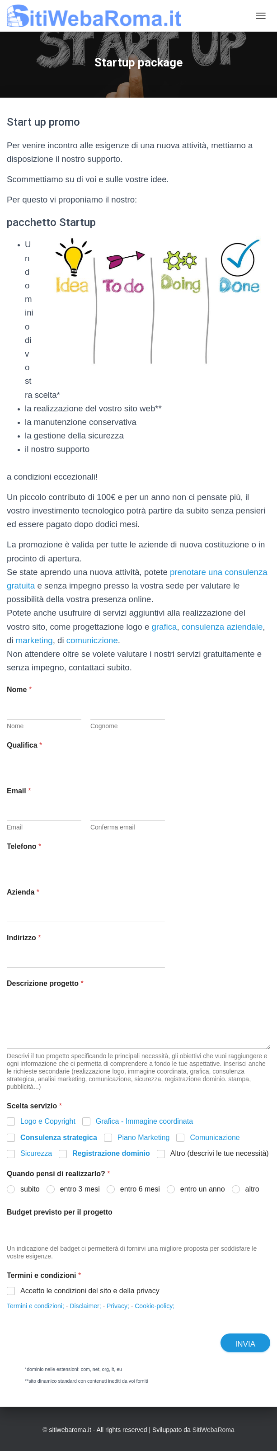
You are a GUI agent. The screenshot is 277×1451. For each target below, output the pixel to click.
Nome (15, 726)
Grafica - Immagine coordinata (144, 1121)
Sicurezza (36, 1153)
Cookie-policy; (154, 1306)
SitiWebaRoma (213, 1429)
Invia (245, 1344)
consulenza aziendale (222, 626)
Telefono (24, 846)
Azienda (23, 892)
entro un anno (202, 1189)
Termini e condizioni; (35, 1306)
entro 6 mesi (140, 1189)
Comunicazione (214, 1137)
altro (252, 1189)
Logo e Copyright (47, 1121)
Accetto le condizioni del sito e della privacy (90, 1291)
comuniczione (92, 640)
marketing (34, 640)
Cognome (104, 726)
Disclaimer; (85, 1306)
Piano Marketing (143, 1137)
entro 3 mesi (80, 1189)
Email (15, 827)
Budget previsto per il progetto (60, 1212)
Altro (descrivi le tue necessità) (219, 1153)
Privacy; (118, 1306)
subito (30, 1189)
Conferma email (112, 827)
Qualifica (24, 745)
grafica (164, 626)
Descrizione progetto (45, 983)
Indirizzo (24, 938)
